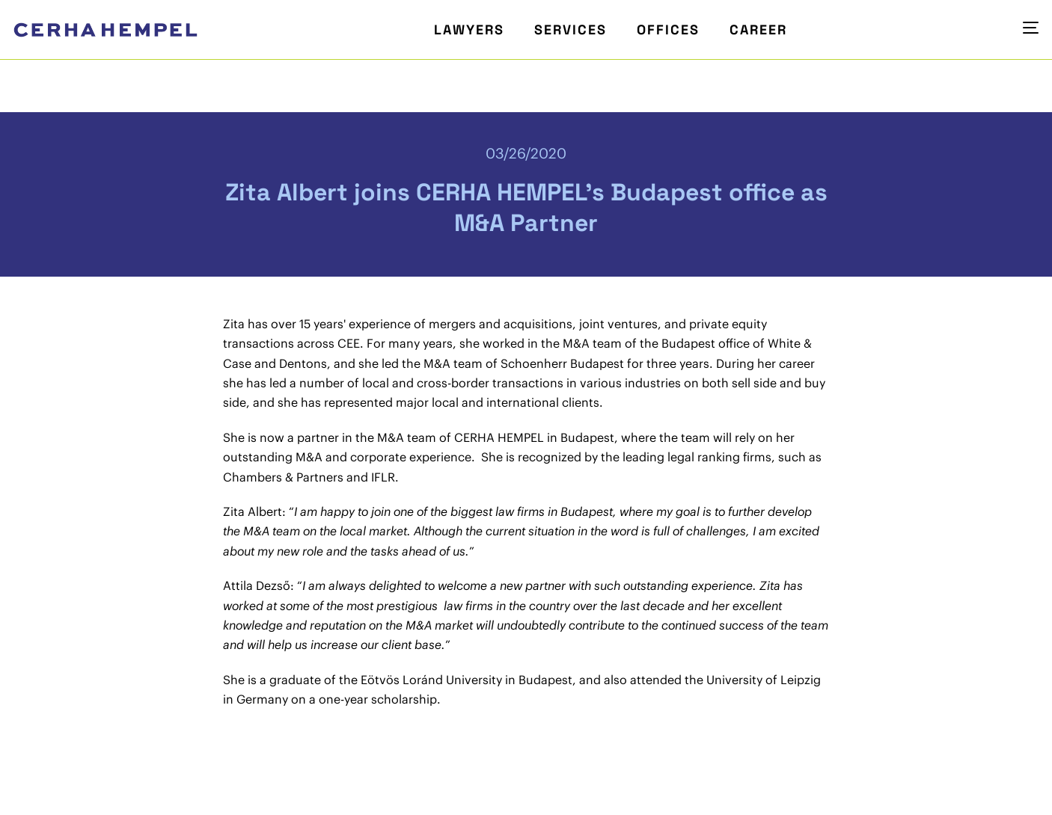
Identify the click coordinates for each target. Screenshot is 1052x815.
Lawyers (469, 29)
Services (570, 29)
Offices (668, 29)
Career (758, 29)
